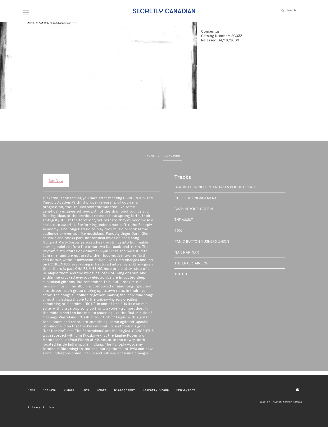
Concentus (173, 155)
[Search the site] (295, 10)
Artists (49, 390)
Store (102, 390)
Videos (69, 390)
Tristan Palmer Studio (286, 401)
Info (86, 390)
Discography (124, 390)
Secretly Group (155, 390)
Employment (185, 390)
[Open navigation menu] (26, 11)
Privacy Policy (41, 407)
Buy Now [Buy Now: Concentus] (56, 180)
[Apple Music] (297, 389)
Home (150, 155)
